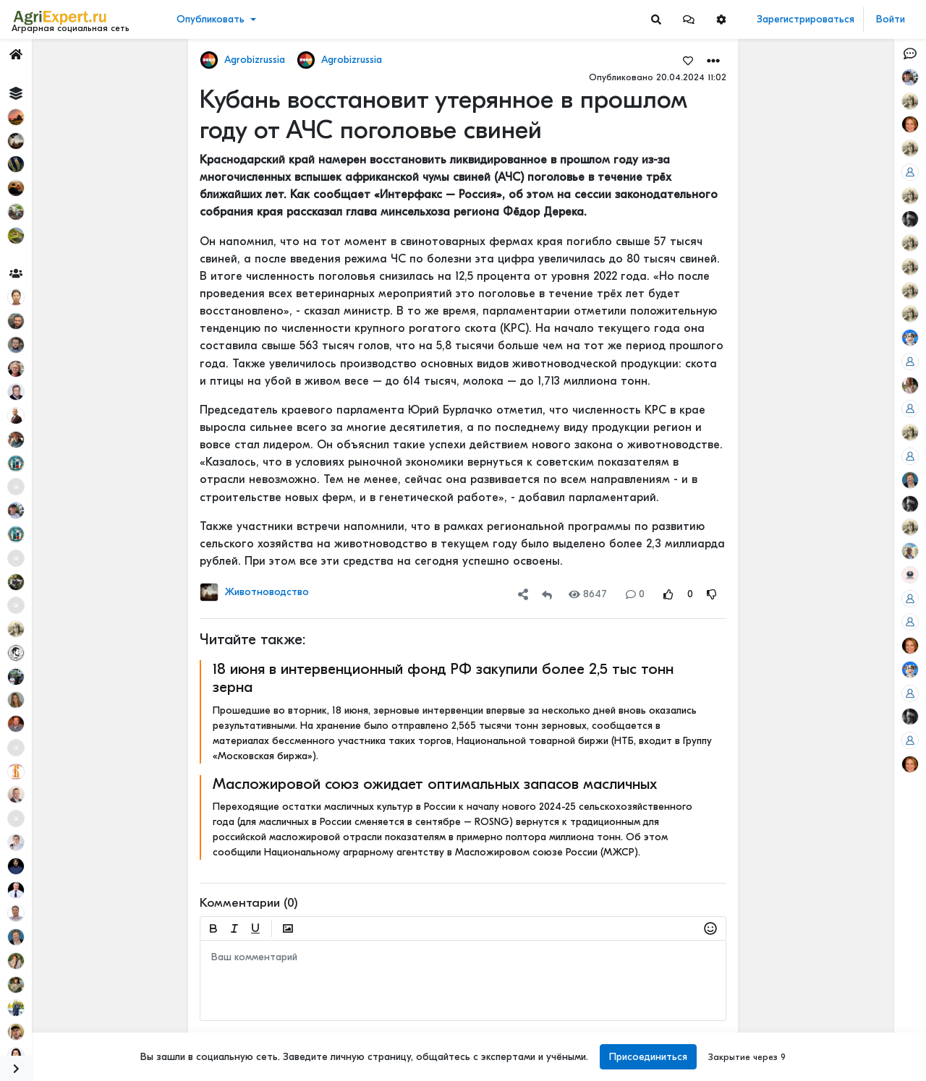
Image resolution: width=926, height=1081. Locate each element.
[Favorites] (688, 60)
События (39, 129)
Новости (38, 84)
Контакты (38, 1022)
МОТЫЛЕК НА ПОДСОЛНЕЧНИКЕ (848, 141)
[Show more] (98, 332)
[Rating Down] (711, 594)
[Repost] (547, 594)
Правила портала (56, 991)
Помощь (35, 1037)
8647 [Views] (588, 594)
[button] (689, 19)
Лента (33, 62)
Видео (33, 107)
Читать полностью (824, 222)
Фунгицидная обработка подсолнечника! (848, 956)
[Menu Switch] (77, 1068)
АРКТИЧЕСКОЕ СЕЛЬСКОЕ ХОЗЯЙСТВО (848, 496)
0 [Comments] (635, 594)
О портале (41, 1006)
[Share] (523, 594)
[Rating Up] (668, 594)
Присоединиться (648, 1057)
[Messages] (689, 19)
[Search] (656, 19)
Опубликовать (211, 19)
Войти (890, 19)
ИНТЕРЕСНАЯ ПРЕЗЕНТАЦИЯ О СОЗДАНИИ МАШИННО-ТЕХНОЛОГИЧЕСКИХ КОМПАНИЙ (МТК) (848, 237)
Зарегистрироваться (805, 19)
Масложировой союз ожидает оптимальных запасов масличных (435, 783)
